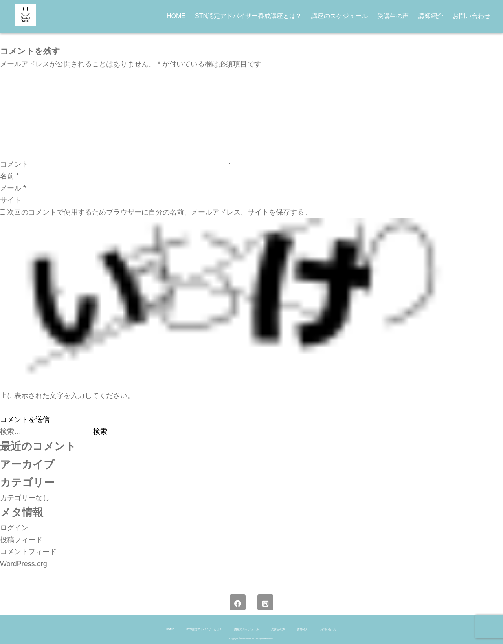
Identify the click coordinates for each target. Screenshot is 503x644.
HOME (176, 16)
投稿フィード (21, 540)
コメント (14, 164)
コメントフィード (28, 552)
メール (13, 188)
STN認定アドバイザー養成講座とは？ (248, 16)
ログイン (14, 528)
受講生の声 (393, 16)
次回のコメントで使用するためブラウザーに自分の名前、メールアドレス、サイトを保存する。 (159, 212)
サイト (10, 200)
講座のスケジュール (339, 16)
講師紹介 (430, 16)
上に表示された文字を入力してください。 (67, 396)
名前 (9, 176)
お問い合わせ (471, 16)
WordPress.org (23, 564)
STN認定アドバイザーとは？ (204, 629)
